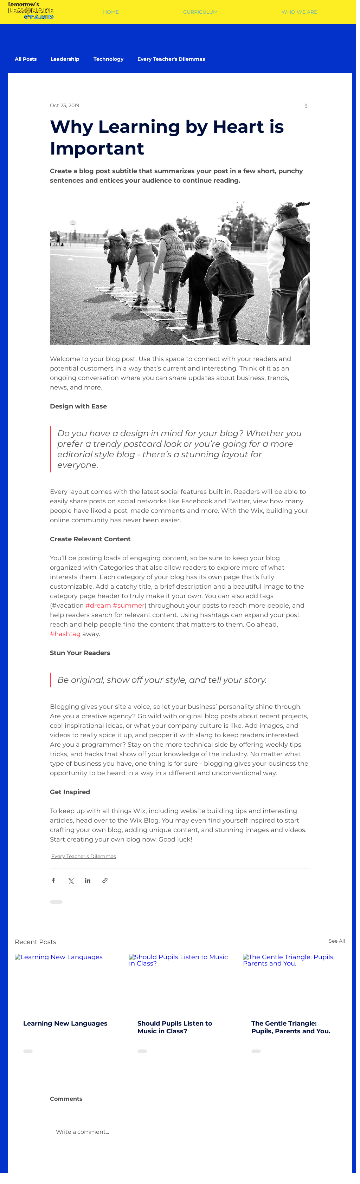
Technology (108, 59)
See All (337, 941)
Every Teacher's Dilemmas (171, 59)
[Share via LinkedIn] (87, 880)
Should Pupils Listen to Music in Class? (174, 1027)
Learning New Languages (65, 1023)
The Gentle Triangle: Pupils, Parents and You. (290, 1027)
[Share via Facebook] (53, 880)
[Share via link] (105, 880)
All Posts (26, 59)
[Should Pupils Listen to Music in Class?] (180, 983)
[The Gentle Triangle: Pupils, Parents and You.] (294, 982)
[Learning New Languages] (66, 982)
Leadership (65, 59)
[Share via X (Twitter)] (70, 880)
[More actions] (306, 105)
